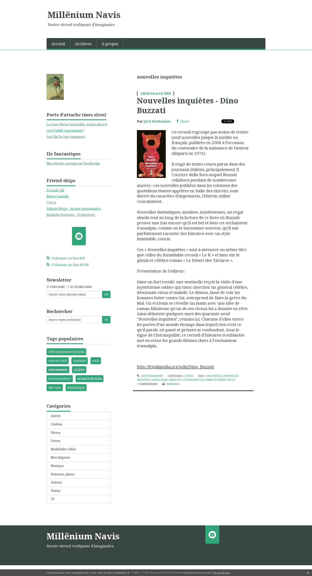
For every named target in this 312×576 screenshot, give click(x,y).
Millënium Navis (84, 15)
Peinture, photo (62, 474)
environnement (59, 378)
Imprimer (170, 384)
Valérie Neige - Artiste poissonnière (74, 208)
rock (95, 360)
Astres (55, 416)
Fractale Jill (55, 190)
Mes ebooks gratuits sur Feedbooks (73, 163)
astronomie (57, 369)
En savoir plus (221, 572)
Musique (57, 466)
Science (56, 482)
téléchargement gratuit (66, 351)
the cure (54, 387)
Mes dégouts (60, 457)
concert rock (57, 360)
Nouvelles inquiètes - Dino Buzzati (187, 105)
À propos (109, 43)
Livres (55, 441)
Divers (55, 432)
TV (53, 499)
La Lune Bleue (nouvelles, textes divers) (77, 124)
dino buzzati (214, 376)
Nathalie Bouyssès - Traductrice (71, 215)
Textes (55, 491)
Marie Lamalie (58, 196)
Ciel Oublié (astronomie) (65, 130)
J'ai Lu (51, 202)
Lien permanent (150, 376)
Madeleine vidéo (63, 449)
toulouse (79, 360)
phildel (79, 369)
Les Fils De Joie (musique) (66, 136)
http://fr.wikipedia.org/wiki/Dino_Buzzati (175, 366)
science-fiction (89, 378)
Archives (83, 43)
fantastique (76, 387)
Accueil (58, 43)
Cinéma (56, 424)
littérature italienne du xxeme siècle (208, 380)
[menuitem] (58, 43)
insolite (175, 380)
